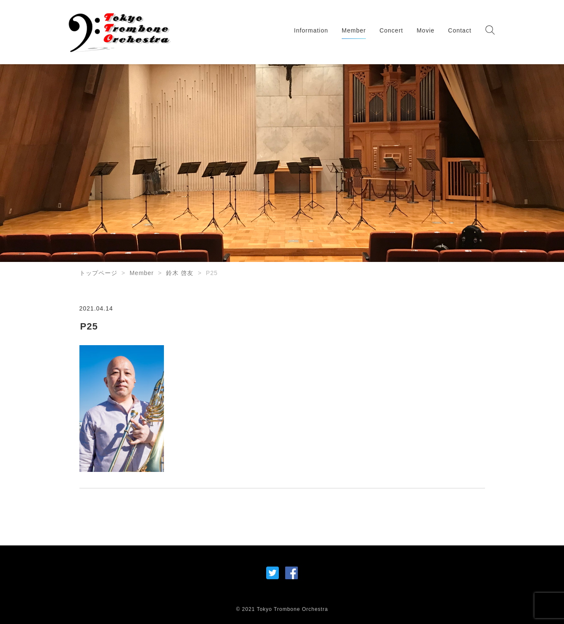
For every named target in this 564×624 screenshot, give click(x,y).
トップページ (98, 273)
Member (354, 30)
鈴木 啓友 (179, 273)
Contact (459, 30)
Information (311, 30)
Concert (391, 30)
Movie (425, 30)
